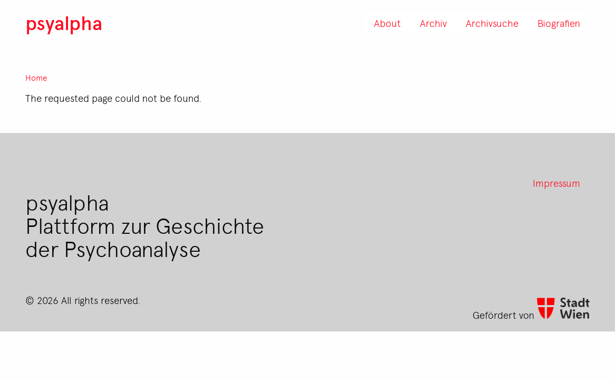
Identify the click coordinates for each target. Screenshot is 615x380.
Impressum (556, 182)
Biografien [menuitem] (558, 22)
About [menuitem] (387, 22)
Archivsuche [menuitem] (492, 22)
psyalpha (63, 22)
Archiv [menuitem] (433, 22)
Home (36, 78)
